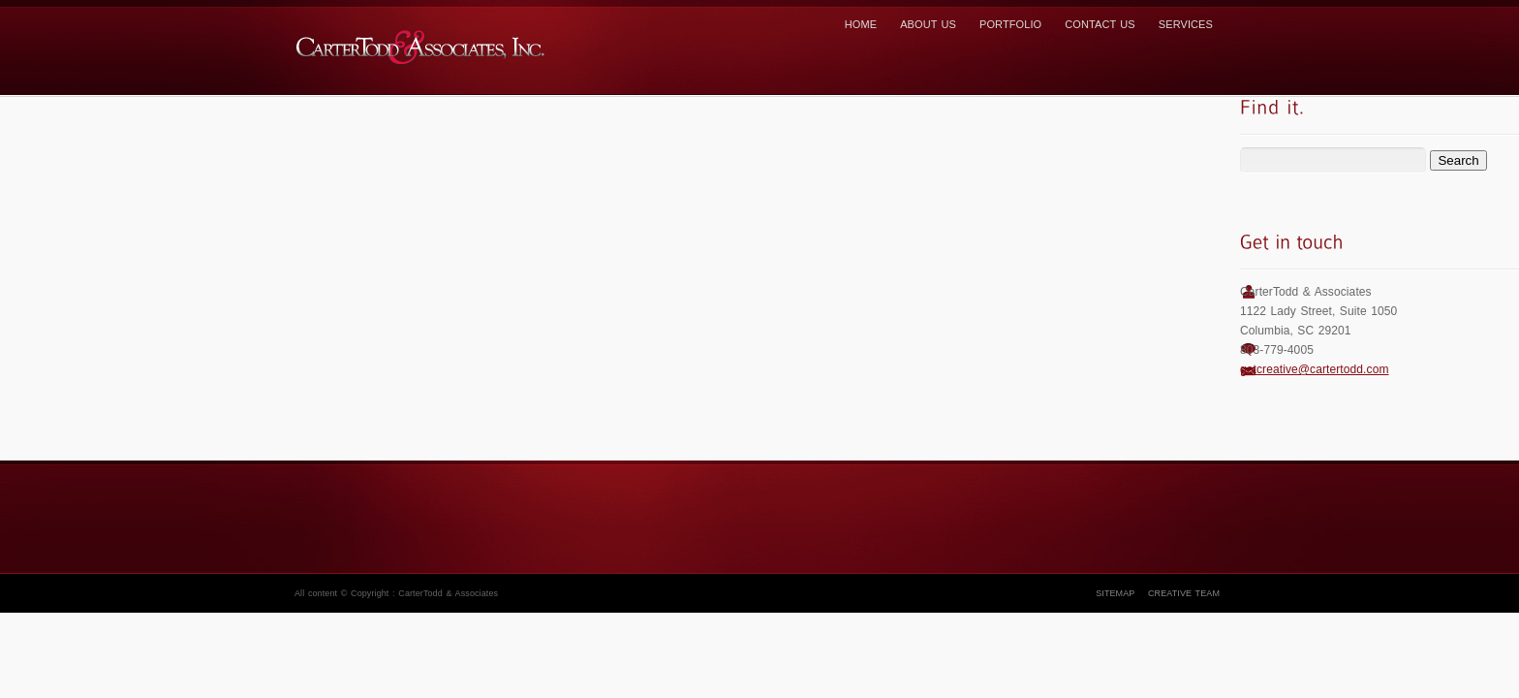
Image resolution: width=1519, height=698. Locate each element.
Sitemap (1115, 593)
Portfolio (1010, 24)
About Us (928, 24)
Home (861, 24)
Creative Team (1184, 593)
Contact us (1100, 24)
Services (1186, 24)
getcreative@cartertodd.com (1314, 369)
